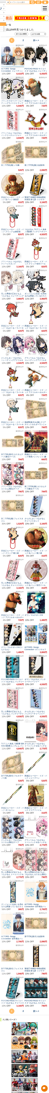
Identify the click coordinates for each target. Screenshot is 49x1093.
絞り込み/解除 (21, 34)
